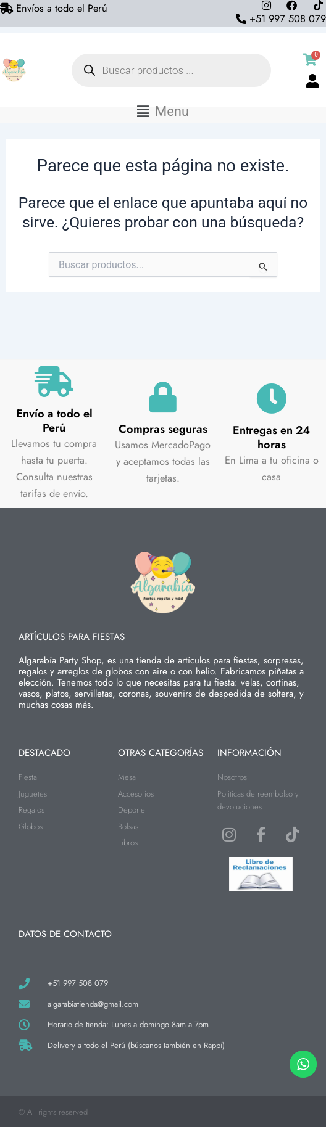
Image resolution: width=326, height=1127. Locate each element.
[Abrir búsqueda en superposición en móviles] (171, 70)
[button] (163, 111)
